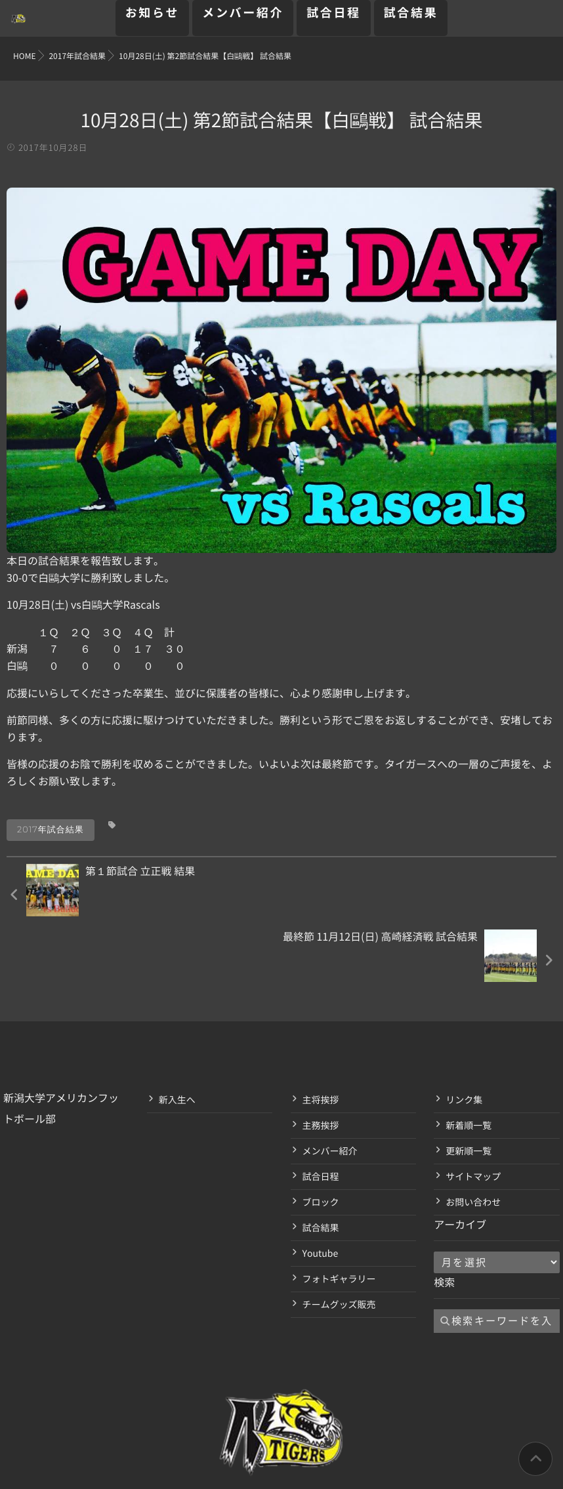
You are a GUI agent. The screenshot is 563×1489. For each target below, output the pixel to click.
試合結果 (411, 20)
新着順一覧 (468, 1060)
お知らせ (152, 20)
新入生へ (177, 1034)
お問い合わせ (473, 1136)
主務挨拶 (320, 1060)
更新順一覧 (468, 1085)
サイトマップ (473, 1111)
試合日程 (333, 20)
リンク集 (464, 1034)
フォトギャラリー (339, 1213)
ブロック (320, 1136)
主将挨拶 (320, 1034)
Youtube (320, 1188)
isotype (304, 1471)
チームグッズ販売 (339, 1239)
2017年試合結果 (50, 830)
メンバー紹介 (242, 20)
